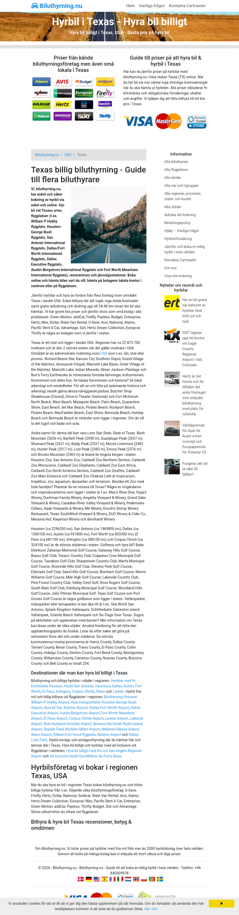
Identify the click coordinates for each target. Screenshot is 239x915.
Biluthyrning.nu (56, 5)
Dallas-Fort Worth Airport (109, 708)
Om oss (170, 268)
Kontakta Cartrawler (187, 5)
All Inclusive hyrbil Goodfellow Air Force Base (85, 756)
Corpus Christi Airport (86, 718)
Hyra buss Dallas (108, 686)
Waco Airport (41, 735)
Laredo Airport (116, 718)
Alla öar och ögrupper (181, 186)
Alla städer (173, 207)
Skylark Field (54, 729)
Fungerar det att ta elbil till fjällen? (195, 468)
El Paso (48, 691)
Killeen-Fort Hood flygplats (75, 735)
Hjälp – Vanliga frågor (181, 231)
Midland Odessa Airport (120, 729)
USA (104, 353)
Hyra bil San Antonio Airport (66, 708)
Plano (100, 691)
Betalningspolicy (177, 223)
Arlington (63, 691)
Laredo (118, 691)
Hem (130, 5)
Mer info (150, 909)
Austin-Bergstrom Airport (79, 713)
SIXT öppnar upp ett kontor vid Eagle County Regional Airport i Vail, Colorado (193, 349)
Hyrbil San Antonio (79, 686)
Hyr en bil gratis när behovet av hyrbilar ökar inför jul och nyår (194, 310)
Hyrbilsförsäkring (178, 239)
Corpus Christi (83, 691)
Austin (128, 686)
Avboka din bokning (180, 215)
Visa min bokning (178, 276)
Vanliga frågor (152, 5)
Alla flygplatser (176, 170)
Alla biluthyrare (176, 162)
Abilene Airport (109, 735)
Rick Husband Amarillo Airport (68, 724)
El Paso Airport (55, 718)
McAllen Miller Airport (82, 729)
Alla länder (172, 178)
